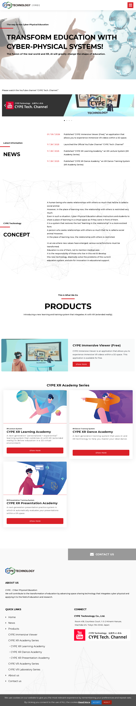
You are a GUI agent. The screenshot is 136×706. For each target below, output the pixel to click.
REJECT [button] (107, 702)
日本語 (36, 5)
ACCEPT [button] (96, 702)
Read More (84, 702)
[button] (5, 105)
